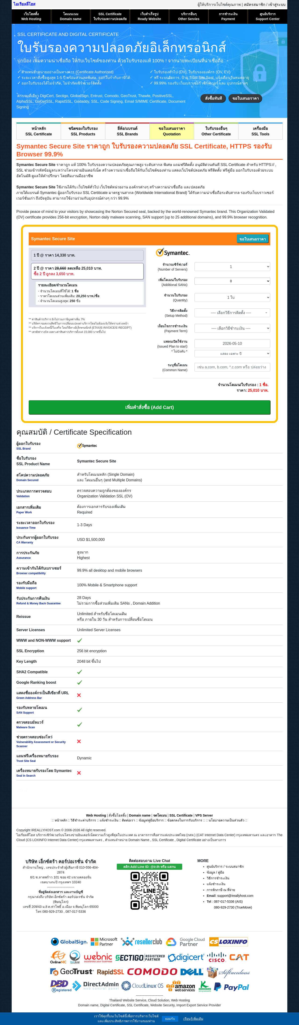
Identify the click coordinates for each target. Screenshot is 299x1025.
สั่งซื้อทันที (213, 98)
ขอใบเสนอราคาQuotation (172, 131)
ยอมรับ (170, 1019)
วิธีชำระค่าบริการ (83, 820)
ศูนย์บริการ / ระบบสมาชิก (225, 866)
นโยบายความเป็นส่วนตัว (226, 820)
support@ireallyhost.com (235, 896)
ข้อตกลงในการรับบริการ (184, 820)
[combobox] (232, 312)
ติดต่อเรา (128, 820)
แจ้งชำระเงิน (109, 820)
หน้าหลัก (61, 820)
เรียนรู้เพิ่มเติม (193, 1019)
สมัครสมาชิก (254, 5)
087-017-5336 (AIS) (228, 901)
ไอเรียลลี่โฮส (24, 4)
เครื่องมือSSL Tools (261, 131)
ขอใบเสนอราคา (245, 98)
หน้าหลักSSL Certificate (38, 131)
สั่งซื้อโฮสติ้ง (117, 815)
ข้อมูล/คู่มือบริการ (151, 820)
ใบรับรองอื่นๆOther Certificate (216, 131)
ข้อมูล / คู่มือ (215, 872)
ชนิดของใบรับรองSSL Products (83, 131)
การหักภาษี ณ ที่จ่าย (221, 890)
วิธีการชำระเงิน (218, 878)
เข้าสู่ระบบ (276, 5)
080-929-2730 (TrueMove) (233, 907)
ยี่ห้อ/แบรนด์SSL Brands (127, 131)
